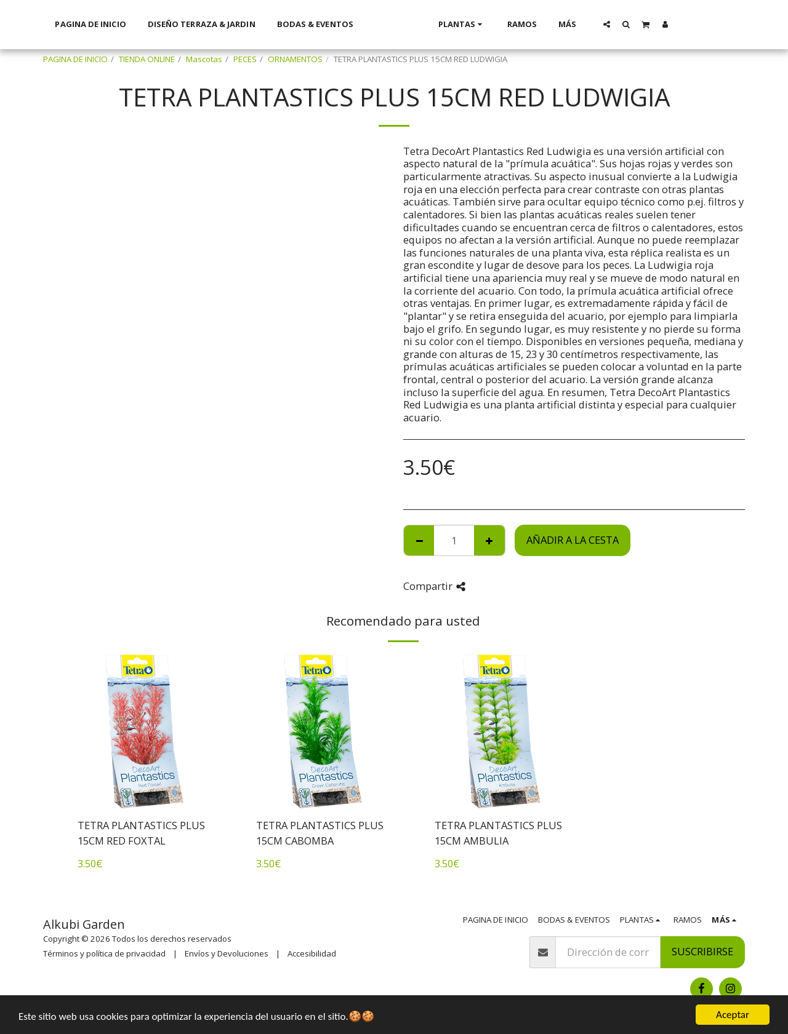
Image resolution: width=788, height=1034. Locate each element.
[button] (623, 24)
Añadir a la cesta (572, 540)
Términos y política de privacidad (104, 953)
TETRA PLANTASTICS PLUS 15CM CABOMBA (320, 833)
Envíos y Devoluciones (226, 953)
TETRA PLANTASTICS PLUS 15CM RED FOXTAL (141, 833)
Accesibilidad (311, 953)
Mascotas (204, 59)
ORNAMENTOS (295, 59)
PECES (245, 59)
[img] (145, 731)
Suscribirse (702, 951)
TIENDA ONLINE (147, 59)
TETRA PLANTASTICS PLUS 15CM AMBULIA (498, 833)
